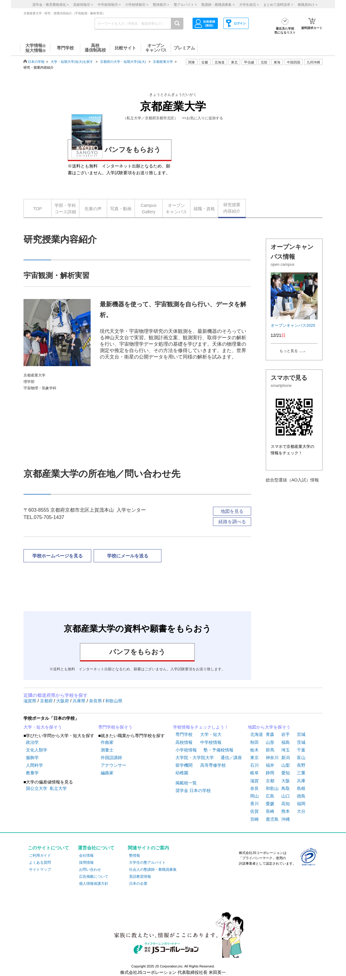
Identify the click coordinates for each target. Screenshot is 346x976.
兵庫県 (80, 700)
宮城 (301, 734)
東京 (254, 757)
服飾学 (32, 757)
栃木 (254, 749)
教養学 (32, 772)
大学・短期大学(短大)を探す (72, 61)
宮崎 (254, 819)
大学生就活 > (249, 4)
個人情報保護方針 (93, 883)
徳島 (301, 796)
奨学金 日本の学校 (193, 790)
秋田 (254, 742)
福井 (270, 765)
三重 (301, 772)
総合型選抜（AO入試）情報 (292, 479)
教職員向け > (307, 4)
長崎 (270, 811)
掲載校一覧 (186, 782)
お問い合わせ (90, 869)
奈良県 (96, 700)
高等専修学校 (213, 765)
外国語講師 (111, 757)
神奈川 (272, 757)
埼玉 (285, 749)
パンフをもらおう (116, 148)
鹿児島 (272, 819)
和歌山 (272, 788)
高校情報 (184, 742)
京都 (270, 780)
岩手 (285, 734)
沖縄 (285, 819)
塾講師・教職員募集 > (217, 4)
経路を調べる (232, 521)
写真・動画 (121, 208)
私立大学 (58, 788)
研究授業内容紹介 (231, 208)
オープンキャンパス (176, 208)
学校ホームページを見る (57, 555)
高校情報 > (83, 4)
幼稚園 (181, 772)
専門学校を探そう (115, 727)
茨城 (301, 742)
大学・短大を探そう (42, 727)
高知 (285, 803)
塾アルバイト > (185, 4)
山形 (270, 742)
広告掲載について (93, 876)
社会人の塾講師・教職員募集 (153, 869)
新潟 (285, 757)
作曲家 (107, 742)
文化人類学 (36, 749)
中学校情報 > (109, 4)
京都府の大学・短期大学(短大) (123, 61)
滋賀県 (30, 700)
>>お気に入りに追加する (202, 118)
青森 (270, 734)
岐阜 (254, 772)
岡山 (254, 796)
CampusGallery (149, 208)
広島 (270, 796)
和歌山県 (113, 700)
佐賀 (254, 811)
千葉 (301, 749)
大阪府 (63, 700)
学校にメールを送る (127, 555)
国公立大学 (36, 788)
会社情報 (86, 855)
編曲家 (107, 772)
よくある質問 (40, 862)
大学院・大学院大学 (194, 757)
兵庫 (301, 780)
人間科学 (34, 765)
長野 (301, 765)
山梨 (285, 765)
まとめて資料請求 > (278, 4)
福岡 (301, 803)
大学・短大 (211, 734)
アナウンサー (113, 765)
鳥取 (285, 788)
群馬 (270, 749)
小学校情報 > (136, 4)
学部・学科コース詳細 (65, 208)
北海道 (219, 62)
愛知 (285, 772)
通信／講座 (231, 757)
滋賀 (254, 780)
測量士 (107, 749)
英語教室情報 (140, 876)
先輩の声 (93, 208)
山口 (285, 796)
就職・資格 (204, 208)
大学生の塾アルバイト (147, 862)
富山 (301, 757)
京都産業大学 (163, 61)
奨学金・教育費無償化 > (50, 4)
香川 (254, 803)
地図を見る (232, 511)
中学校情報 (211, 742)
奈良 (254, 788)
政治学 (32, 742)
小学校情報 (186, 749)
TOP (37, 208)
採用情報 (86, 862)
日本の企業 (138, 883)
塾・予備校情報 (218, 749)
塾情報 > (161, 4)
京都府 (47, 700)
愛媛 (270, 803)
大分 (301, 811)
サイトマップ (40, 869)
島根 (301, 788)
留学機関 (184, 765)
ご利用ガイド (40, 855)
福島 (285, 742)
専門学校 (184, 734)
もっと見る (288, 351)
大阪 (285, 780)
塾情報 (134, 855)
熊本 (285, 811)
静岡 (270, 772)
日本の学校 (36, 61)
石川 (254, 765)
